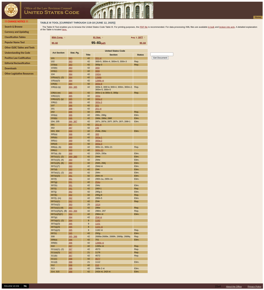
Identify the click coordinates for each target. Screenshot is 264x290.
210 (97, 265)
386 (70, 102)
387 (70, 124)
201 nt (98, 58)
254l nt (98, 217)
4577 (97, 259)
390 (70, 160)
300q (97, 96)
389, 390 (73, 156)
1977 (140, 37)
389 (70, 137)
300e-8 (98, 84)
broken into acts (227, 27)
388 (70, 131)
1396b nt (99, 80)
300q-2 (98, 99)
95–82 (55, 43)
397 (70, 246)
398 (70, 259)
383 (70, 58)
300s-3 (98, 102)
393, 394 (73, 211)
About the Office (234, 286)
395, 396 (73, 236)
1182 (97, 220)
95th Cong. (57, 37)
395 (70, 223)
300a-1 (98, 137)
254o (97, 182)
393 (70, 204)
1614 (97, 204)
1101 (97, 223)
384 (70, 74)
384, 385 (73, 87)
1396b (98, 77)
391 (70, 176)
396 (70, 239)
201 (97, 105)
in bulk (211, 27)
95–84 (143, 43)
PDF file (143, 27)
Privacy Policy (254, 286)
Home (258, 17)
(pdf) (103, 43)
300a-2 (98, 140)
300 (97, 134)
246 (97, 128)
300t (97, 71)
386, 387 (73, 121)
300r (97, 68)
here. (64, 29)
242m (98, 74)
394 (70, 214)
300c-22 (99, 150)
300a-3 (98, 144)
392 (70, 191)
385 (70, 92)
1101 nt (99, 227)
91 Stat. (97, 37)
